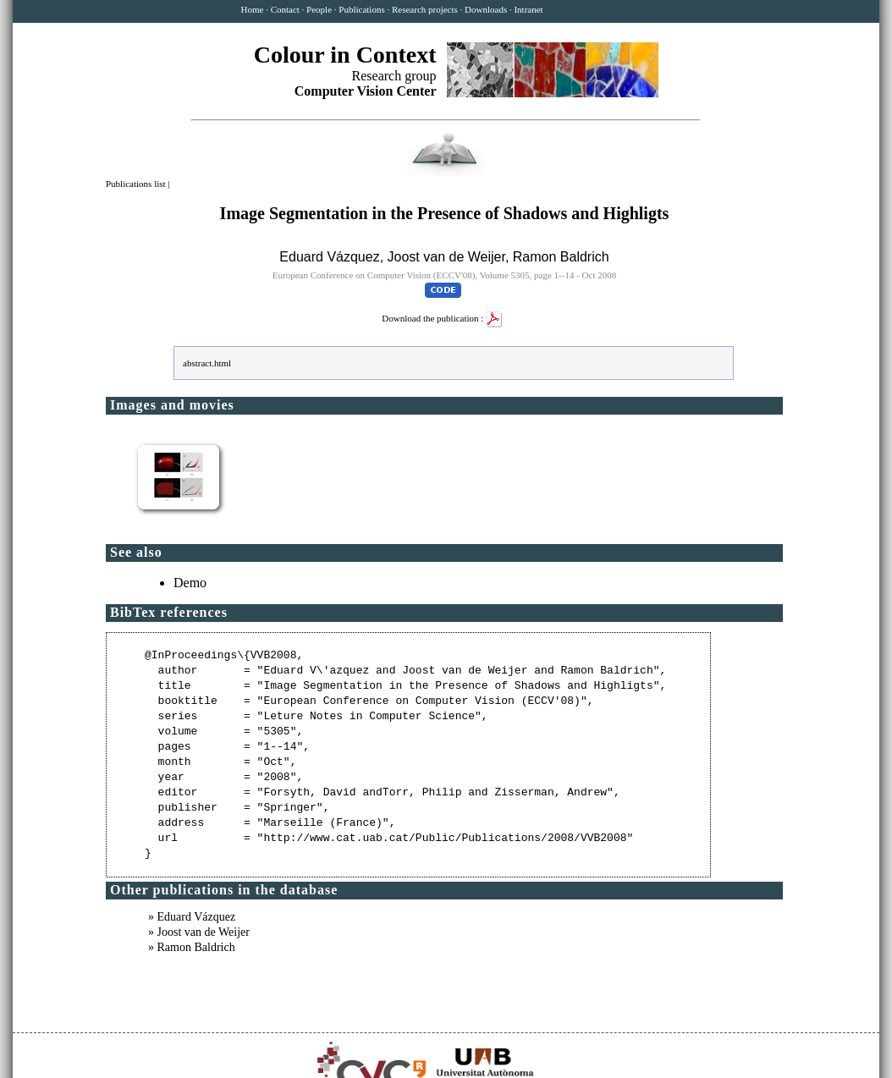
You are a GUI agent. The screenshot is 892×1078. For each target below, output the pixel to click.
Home (252, 9)
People (319, 9)
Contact (285, 9)
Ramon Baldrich (561, 257)
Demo (189, 582)
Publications (361, 9)
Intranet (528, 9)
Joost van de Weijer (446, 257)
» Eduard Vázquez (191, 916)
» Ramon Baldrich (191, 947)
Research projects (425, 9)
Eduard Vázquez (329, 257)
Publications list (137, 184)
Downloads (486, 9)
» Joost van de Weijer (199, 932)
